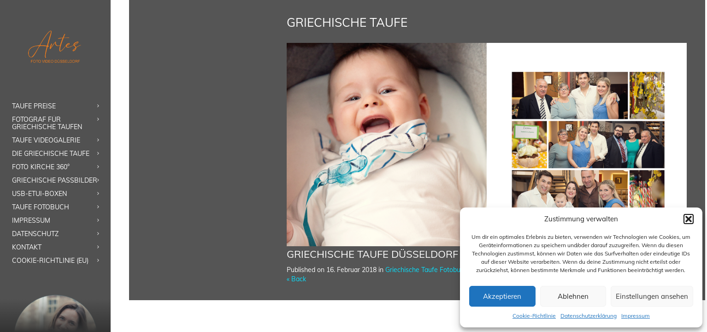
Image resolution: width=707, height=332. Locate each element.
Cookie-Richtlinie (534, 315)
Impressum (635, 315)
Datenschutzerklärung (588, 315)
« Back (296, 279)
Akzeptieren (502, 296)
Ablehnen (573, 296)
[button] (688, 219)
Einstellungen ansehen (652, 296)
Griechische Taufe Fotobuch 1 (429, 270)
